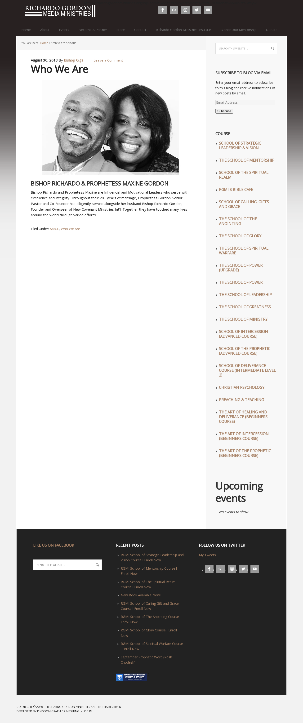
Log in (87, 711)
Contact (140, 29)
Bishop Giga (73, 60)
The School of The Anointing (238, 221)
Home (26, 29)
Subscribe (224, 111)
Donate (271, 29)
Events (64, 29)
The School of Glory (240, 236)
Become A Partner (93, 29)
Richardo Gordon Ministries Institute (183, 29)
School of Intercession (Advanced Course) (243, 334)
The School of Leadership (245, 294)
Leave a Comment (108, 60)
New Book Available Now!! (141, 595)
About (44, 29)
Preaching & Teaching (241, 399)
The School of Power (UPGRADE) (241, 268)
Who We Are (59, 69)
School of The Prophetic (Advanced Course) (244, 351)
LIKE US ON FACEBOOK (53, 545)
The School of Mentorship (246, 160)
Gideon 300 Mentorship (238, 29)
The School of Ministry (243, 319)
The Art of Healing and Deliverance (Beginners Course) (243, 416)
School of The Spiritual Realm (243, 175)
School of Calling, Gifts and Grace (244, 204)
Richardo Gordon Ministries (19, 12)
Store (120, 29)
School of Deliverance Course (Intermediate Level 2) (247, 370)
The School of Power (241, 282)
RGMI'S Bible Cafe (236, 189)
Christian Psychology (241, 387)
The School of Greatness (245, 307)
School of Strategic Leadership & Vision (240, 146)
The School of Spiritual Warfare (243, 251)
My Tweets (207, 555)
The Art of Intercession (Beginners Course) (244, 436)
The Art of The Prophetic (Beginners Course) (245, 453)
